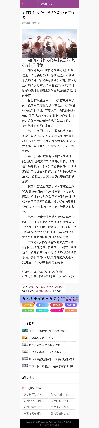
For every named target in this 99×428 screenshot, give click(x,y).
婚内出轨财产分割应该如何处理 (63, 394)
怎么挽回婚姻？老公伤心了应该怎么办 (36, 394)
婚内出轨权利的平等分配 (36, 407)
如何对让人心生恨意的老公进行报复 (36, 400)
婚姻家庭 (47, 4)
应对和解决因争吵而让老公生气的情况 (54, 276)
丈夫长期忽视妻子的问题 (63, 407)
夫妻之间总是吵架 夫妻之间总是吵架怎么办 (36, 413)
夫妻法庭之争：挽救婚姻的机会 (63, 400)
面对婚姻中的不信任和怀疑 (48, 271)
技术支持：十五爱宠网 (49, 425)
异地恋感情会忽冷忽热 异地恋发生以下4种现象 (63, 413)
